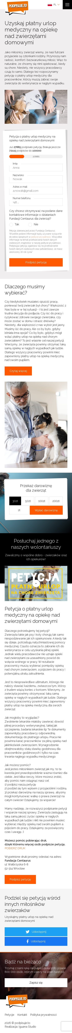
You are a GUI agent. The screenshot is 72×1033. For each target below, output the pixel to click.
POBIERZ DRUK (15, 848)
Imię (15, 163)
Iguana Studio (27, 1026)
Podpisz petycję (36, 262)
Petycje (9, 1014)
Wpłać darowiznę (46, 510)
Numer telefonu (22, 198)
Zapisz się (36, 982)
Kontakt (22, 1014)
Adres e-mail (20, 186)
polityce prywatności (41, 237)
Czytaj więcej (18, 371)
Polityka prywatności (43, 1014)
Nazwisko (18, 175)
